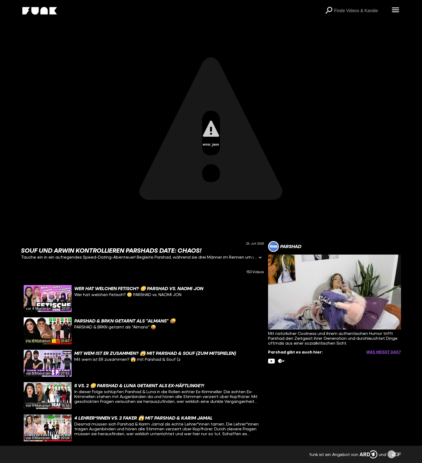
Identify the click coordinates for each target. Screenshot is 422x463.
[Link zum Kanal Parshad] (284, 246)
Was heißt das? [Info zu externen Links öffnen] (383, 352)
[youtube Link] (271, 361)
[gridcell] (142, 298)
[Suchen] (328, 11)
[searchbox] (361, 10)
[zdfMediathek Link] (281, 361)
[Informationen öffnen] (260, 258)
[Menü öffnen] (395, 10)
